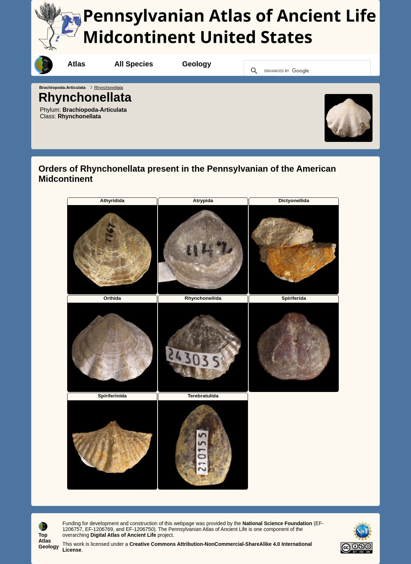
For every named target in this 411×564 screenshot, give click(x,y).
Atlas (76, 64)
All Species (133, 64)
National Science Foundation (277, 523)
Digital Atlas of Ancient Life (123, 535)
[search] (306, 70)
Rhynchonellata (79, 116)
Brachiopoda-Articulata (62, 87)
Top (43, 535)
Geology (196, 64)
